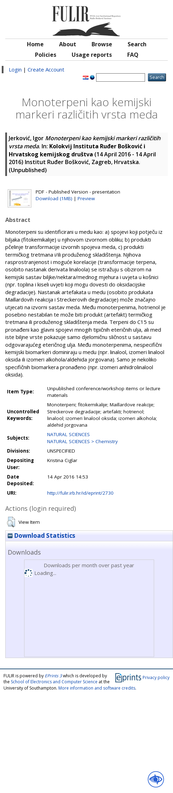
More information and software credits (96, 688)
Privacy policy (156, 677)
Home (35, 44)
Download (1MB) (54, 198)
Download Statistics (41, 535)
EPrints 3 (53, 676)
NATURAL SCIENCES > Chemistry (82, 441)
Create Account (46, 69)
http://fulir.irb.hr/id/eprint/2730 (80, 493)
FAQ (132, 55)
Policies (45, 55)
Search (137, 44)
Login (15, 69)
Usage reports (92, 55)
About (67, 44)
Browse (102, 44)
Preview (86, 198)
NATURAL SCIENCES (68, 434)
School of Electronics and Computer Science (54, 682)
